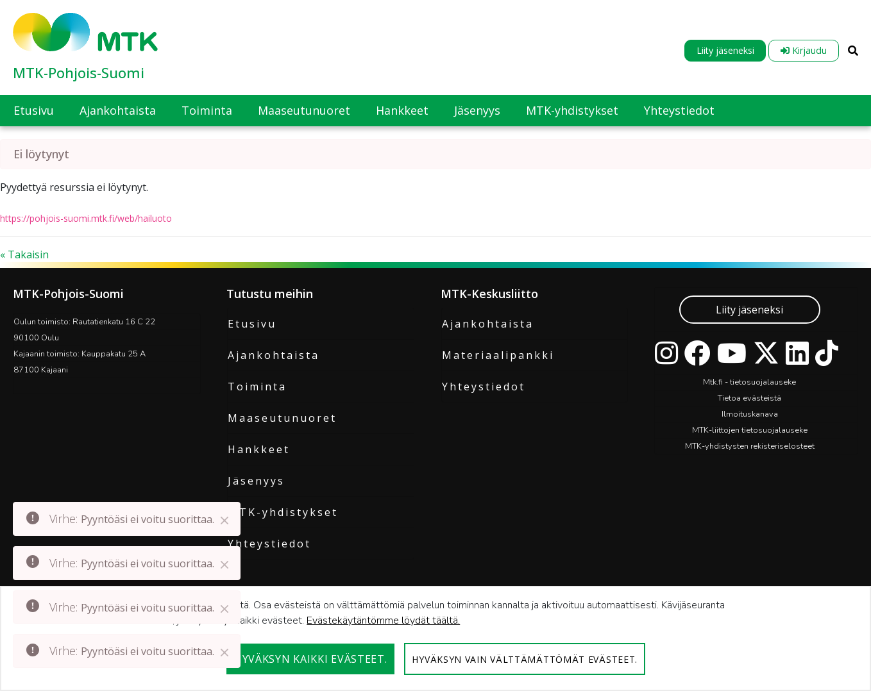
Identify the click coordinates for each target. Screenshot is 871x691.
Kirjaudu (804, 50)
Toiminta (257, 386)
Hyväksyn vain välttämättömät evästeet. (525, 659)
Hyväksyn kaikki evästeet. (310, 659)
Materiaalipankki (498, 355)
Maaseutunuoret (282, 418)
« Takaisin (24, 254)
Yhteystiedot (269, 544)
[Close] (224, 520)
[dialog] (435, 638)
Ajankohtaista (273, 355)
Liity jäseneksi (725, 50)
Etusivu (252, 324)
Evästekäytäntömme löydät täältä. (383, 620)
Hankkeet (259, 449)
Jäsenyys (256, 481)
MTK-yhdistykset (283, 512)
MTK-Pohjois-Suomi (78, 72)
